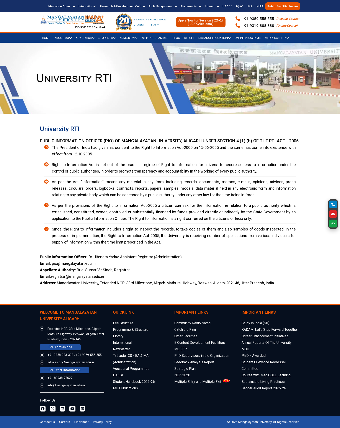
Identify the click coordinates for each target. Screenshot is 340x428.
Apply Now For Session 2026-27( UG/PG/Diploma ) (200, 22)
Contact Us (47, 422)
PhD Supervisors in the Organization (201, 356)
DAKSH (118, 375)
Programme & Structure (130, 330)
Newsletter (121, 349)
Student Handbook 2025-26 (134, 382)
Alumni (209, 6)
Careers (64, 422)
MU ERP (180, 349)
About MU (63, 38)
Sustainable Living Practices (263, 382)
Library (118, 336)
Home (46, 38)
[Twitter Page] (52, 408)
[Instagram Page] (82, 408)
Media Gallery (277, 38)
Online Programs (248, 38)
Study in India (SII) (255, 323)
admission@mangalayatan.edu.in (70, 362)
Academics (85, 38)
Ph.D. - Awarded (254, 356)
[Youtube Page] (72, 408)
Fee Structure (123, 323)
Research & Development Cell (120, 6)
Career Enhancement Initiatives (265, 336)
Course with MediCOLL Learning (266, 375)
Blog (176, 38)
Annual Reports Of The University (267, 343)
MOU (245, 349)
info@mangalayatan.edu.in (66, 385)
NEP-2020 (182, 375)
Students (107, 38)
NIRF (260, 6)
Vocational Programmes (131, 369)
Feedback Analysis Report (194, 362)
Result (189, 38)
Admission (128, 38)
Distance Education (214, 38)
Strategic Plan (185, 369)
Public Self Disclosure (282, 6)
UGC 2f (227, 6)
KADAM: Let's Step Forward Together (270, 330)
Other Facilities (185, 336)
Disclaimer (81, 422)
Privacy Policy (102, 422)
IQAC (239, 6)
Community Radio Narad (192, 323)
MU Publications (125, 388)
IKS (249, 6)
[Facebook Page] (42, 408)
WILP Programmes (154, 38)
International (87, 6)
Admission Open (58, 6)
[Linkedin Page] (62, 408)
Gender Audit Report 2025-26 (264, 388)
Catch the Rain (185, 330)
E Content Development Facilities (199, 343)
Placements (188, 6)
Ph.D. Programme (160, 6)
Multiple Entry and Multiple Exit (197, 382)
